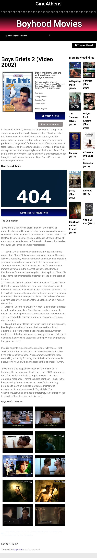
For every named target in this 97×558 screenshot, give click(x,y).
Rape (21, 535)
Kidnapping (40, 532)
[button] (50, 35)
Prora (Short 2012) (72, 192)
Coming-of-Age (21, 532)
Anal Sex (7, 532)
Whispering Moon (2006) (75, 84)
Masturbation (8, 535)
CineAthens (48, 4)
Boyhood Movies (50, 23)
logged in (17, 549)
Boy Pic (12, 532)
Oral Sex (16, 535)
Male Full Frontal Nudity (53, 532)
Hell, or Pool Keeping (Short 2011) (87, 120)
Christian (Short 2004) (87, 84)
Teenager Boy (28, 535)
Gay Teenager (31, 532)
